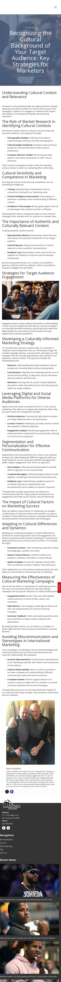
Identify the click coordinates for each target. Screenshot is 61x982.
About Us (3, 853)
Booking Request (6, 839)
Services (3, 843)
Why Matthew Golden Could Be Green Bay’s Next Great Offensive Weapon (27, 938)
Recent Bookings (6, 846)
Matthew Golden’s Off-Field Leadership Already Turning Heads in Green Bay (28, 976)
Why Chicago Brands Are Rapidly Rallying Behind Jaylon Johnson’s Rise (26, 899)
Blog (1, 849)
